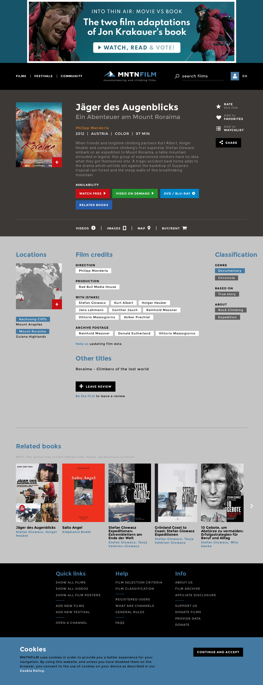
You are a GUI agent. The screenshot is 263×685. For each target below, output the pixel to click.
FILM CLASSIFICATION (134, 588)
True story (227, 294)
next (252, 506)
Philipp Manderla (92, 128)
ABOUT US (184, 582)
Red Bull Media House (97, 287)
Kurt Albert (123, 303)
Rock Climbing (230, 310)
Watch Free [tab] (92, 193)
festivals (43, 76)
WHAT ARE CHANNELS (134, 606)
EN (244, 76)
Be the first (85, 396)
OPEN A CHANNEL (71, 623)
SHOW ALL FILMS (71, 582)
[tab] (57, 162)
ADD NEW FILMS (70, 606)
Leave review (95, 386)
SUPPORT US (186, 606)
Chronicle (226, 278)
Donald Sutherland (134, 333)
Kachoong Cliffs (33, 319)
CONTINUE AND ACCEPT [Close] (218, 652)
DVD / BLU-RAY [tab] (179, 193)
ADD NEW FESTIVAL (73, 612)
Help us (82, 344)
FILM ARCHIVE (187, 588)
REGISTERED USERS (132, 599)
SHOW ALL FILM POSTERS (78, 595)
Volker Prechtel (137, 317)
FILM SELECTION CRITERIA (138, 582)
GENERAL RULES (130, 612)
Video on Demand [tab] (135, 193)
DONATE (182, 625)
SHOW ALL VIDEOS (72, 588)
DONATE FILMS (188, 612)
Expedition (227, 317)
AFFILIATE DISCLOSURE (195, 595)
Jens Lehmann (91, 310)
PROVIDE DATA (188, 618)
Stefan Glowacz (92, 303)
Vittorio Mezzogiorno (97, 317)
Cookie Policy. (32, 671)
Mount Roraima (32, 331)
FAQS (120, 623)
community (71, 76)
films (21, 76)
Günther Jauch (125, 310)
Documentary (230, 270)
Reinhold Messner (161, 310)
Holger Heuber (154, 303)
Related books (93, 205)
